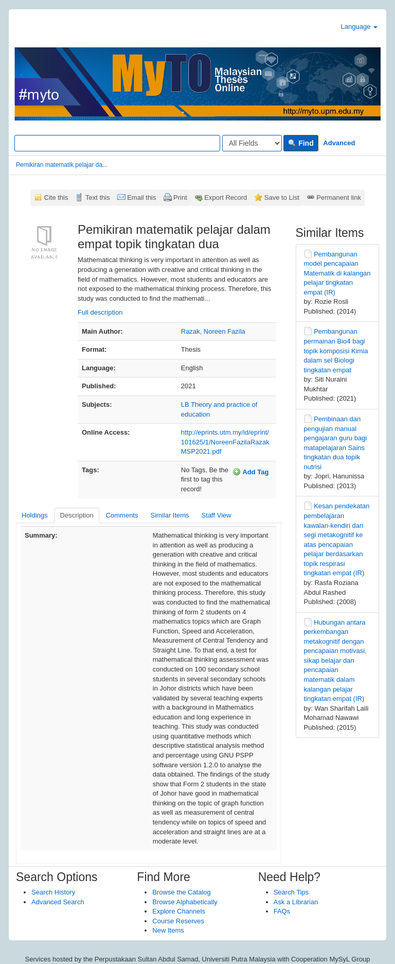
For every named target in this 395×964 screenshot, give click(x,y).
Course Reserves (178, 921)
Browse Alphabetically (184, 902)
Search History (53, 892)
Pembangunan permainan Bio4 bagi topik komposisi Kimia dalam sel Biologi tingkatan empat (336, 350)
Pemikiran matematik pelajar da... (61, 164)
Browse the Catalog (181, 892)
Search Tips (291, 892)
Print (180, 197)
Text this (97, 197)
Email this (141, 197)
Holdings (35, 515)
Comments (122, 515)
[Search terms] (117, 143)
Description (77, 515)
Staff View (216, 515)
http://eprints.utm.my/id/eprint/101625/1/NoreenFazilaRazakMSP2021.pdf (225, 441)
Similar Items (169, 515)
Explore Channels (178, 911)
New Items (168, 930)
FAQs (282, 911)
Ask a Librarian (296, 902)
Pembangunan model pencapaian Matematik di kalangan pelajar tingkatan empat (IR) (337, 273)
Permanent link (338, 197)
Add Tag (250, 472)
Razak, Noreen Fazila (213, 331)
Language (359, 26)
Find (300, 143)
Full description (100, 312)
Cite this (56, 197)
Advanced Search (57, 902)
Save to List (281, 197)
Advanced (339, 143)
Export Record (225, 197)
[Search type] (252, 143)
